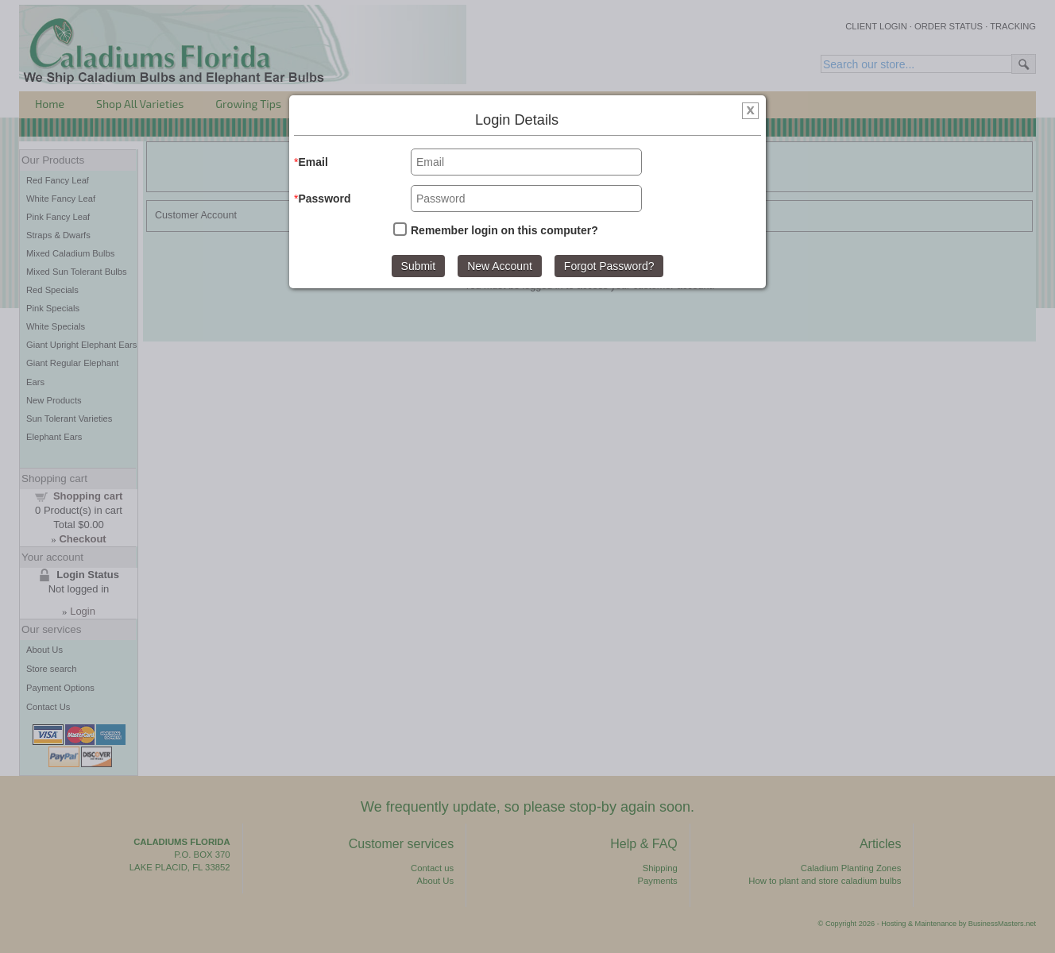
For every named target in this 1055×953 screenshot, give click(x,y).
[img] (750, 112)
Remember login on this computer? (504, 230)
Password (324, 198)
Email (312, 162)
